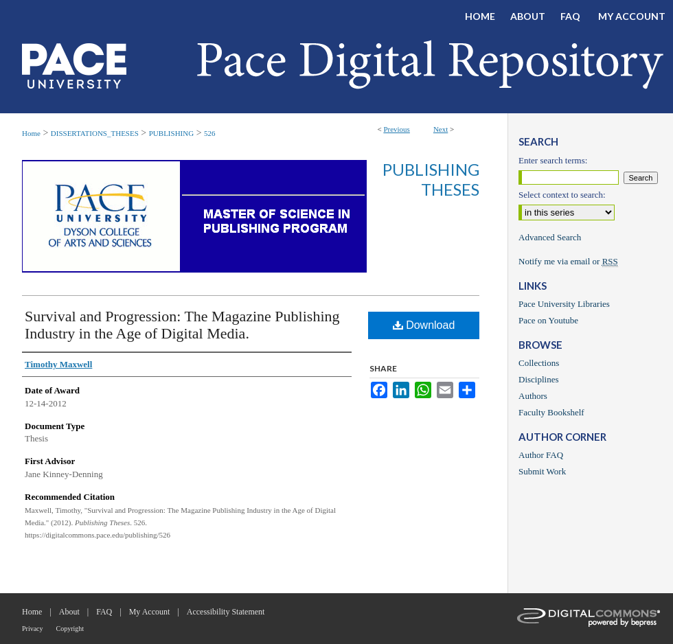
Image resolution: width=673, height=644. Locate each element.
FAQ (104, 612)
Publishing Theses (431, 179)
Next (440, 129)
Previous (396, 129)
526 (210, 133)
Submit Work (542, 471)
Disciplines (538, 379)
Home (31, 133)
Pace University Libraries (564, 304)
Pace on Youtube (548, 320)
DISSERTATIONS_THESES (95, 133)
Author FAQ (540, 455)
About (69, 612)
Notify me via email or (568, 261)
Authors (532, 396)
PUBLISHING (171, 133)
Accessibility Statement (226, 612)
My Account (149, 612)
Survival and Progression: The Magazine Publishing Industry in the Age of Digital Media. (182, 325)
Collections (538, 363)
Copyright (70, 628)
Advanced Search (549, 237)
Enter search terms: (552, 160)
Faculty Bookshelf (551, 412)
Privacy (32, 628)
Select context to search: (562, 194)
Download (424, 325)
